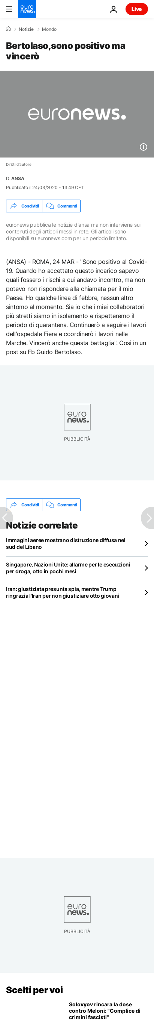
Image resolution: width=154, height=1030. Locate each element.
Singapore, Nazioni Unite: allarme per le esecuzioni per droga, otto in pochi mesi (68, 567)
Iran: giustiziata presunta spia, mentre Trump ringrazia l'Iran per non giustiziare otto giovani (62, 592)
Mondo (49, 29)
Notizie (26, 29)
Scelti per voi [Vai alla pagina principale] (34, 990)
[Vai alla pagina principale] (27, 9)
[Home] (8, 29)
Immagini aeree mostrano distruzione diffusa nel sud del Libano (66, 543)
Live (137, 9)
